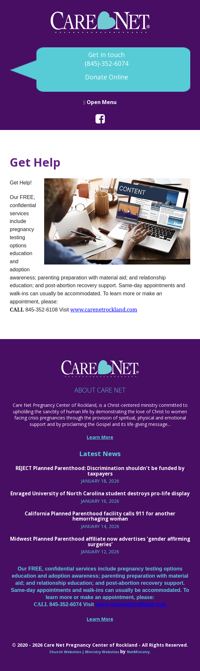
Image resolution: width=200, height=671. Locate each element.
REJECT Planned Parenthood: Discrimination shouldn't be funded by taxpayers (100, 471)
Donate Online (106, 77)
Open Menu (100, 102)
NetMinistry (138, 651)
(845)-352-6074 (107, 63)
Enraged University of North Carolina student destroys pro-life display (100, 493)
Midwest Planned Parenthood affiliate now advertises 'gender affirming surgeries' (100, 541)
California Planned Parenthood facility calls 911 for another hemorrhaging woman (100, 516)
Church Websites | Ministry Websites (84, 651)
